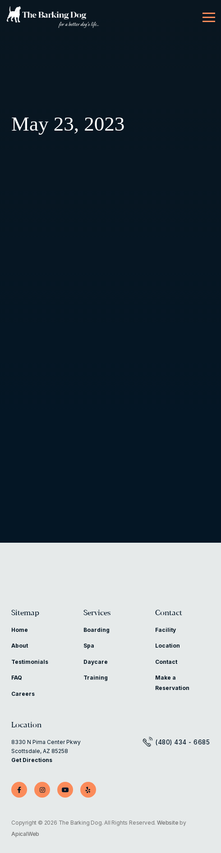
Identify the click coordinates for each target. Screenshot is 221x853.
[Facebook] (19, 790)
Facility (165, 629)
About (19, 645)
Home (19, 629)
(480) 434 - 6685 (182, 742)
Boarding (96, 629)
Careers (23, 693)
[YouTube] (65, 790)
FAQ (16, 677)
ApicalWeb (25, 833)
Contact (168, 613)
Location (167, 645)
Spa (88, 645)
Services (96, 613)
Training (95, 677)
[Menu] (209, 18)
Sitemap (25, 613)
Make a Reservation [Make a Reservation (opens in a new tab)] (172, 682)
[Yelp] (88, 790)
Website (168, 822)
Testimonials (29, 661)
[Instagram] (42, 790)
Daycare (95, 661)
